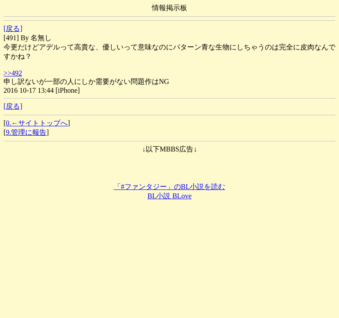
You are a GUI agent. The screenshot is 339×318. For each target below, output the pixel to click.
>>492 (13, 73)
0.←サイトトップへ (37, 123)
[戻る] (13, 28)
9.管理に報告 (26, 132)
